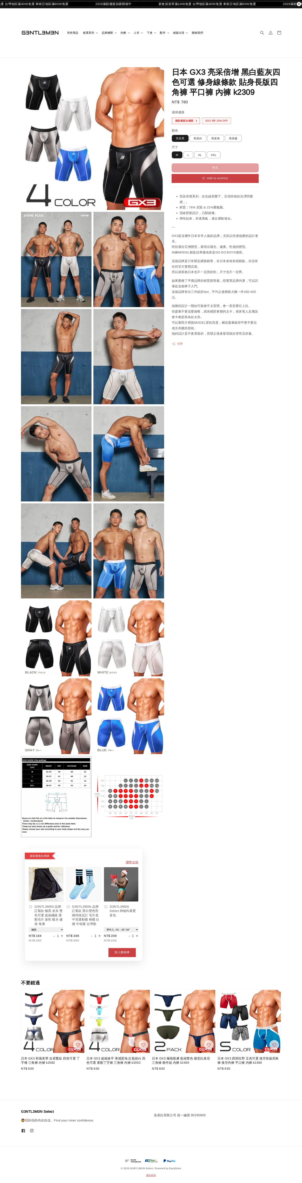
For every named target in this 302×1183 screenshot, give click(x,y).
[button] (262, 32)
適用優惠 (178, 112)
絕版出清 (178, 32)
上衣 (136, 32)
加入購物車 (122, 952)
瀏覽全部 (132, 862)
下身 (149, 32)
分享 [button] (177, 344)
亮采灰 (215, 138)
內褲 (123, 32)
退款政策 (151, 1175)
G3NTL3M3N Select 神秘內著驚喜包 (120, 911)
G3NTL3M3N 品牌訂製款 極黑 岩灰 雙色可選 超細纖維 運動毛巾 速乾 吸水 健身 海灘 (46, 915)
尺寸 (175, 147)
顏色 (175, 130)
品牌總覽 (107, 32)
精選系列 (88, 32)
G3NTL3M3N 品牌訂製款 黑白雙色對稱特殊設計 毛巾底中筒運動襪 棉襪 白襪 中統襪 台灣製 (82, 915)
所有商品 (72, 32)
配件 (162, 32)
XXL (213, 154)
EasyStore (175, 1168)
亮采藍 (233, 138)
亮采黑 (180, 138)
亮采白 (198, 138)
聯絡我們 (197, 32)
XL (200, 154)
